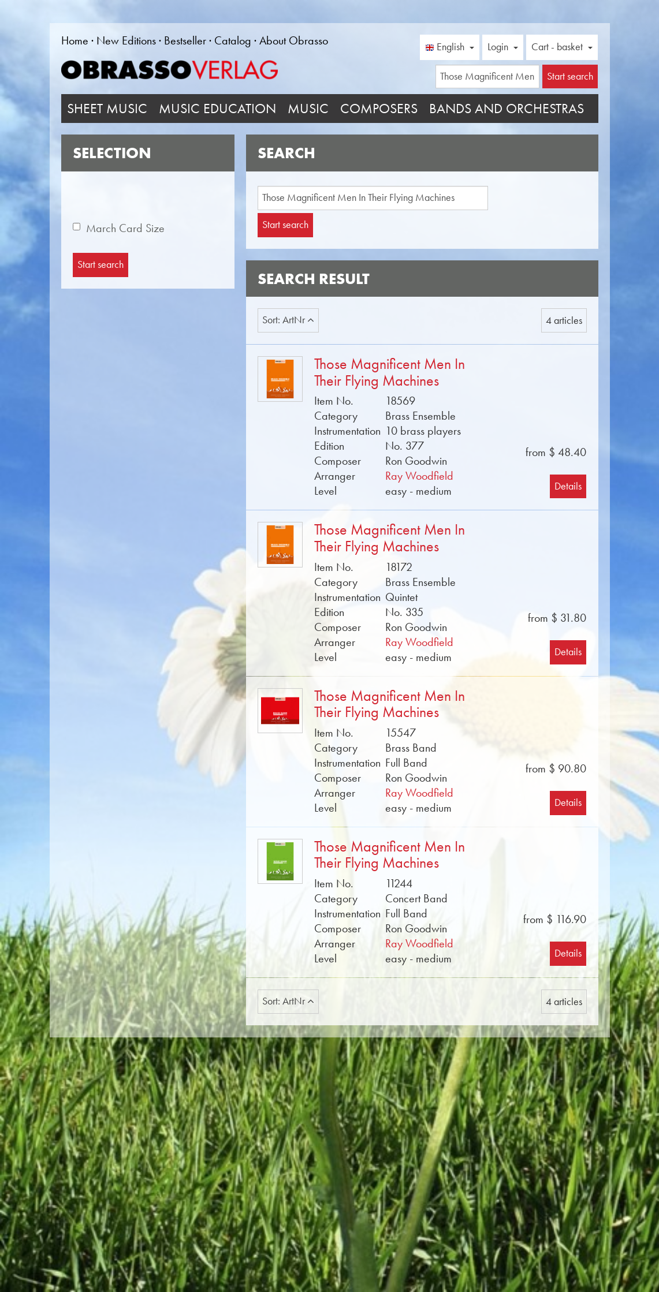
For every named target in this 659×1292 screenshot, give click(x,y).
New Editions (126, 40)
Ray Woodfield (419, 476)
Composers (379, 108)
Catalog (232, 40)
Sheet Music (107, 108)
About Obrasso (293, 40)
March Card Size (125, 228)
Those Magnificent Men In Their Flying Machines (389, 372)
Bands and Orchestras (506, 108)
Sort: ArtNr (288, 319)
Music (308, 108)
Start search (285, 224)
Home (74, 40)
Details (568, 486)
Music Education (217, 108)
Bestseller (185, 40)
